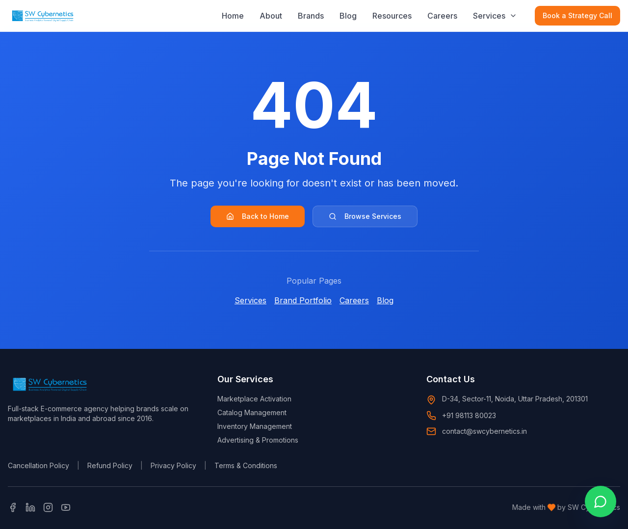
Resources (392, 15)
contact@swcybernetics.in (484, 431)
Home (233, 15)
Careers (442, 15)
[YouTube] (66, 507)
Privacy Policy (173, 465)
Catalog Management (252, 412)
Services (489, 15)
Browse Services (365, 216)
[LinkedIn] (30, 507)
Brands (311, 15)
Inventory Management (254, 426)
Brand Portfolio (303, 300)
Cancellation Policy (38, 465)
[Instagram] (48, 507)
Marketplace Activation (254, 399)
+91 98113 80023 (469, 415)
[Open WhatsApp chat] (600, 501)
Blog (348, 15)
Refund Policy (109, 465)
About (271, 15)
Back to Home (257, 216)
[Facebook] (13, 507)
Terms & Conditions (245, 465)
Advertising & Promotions (257, 440)
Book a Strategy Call (577, 15)
